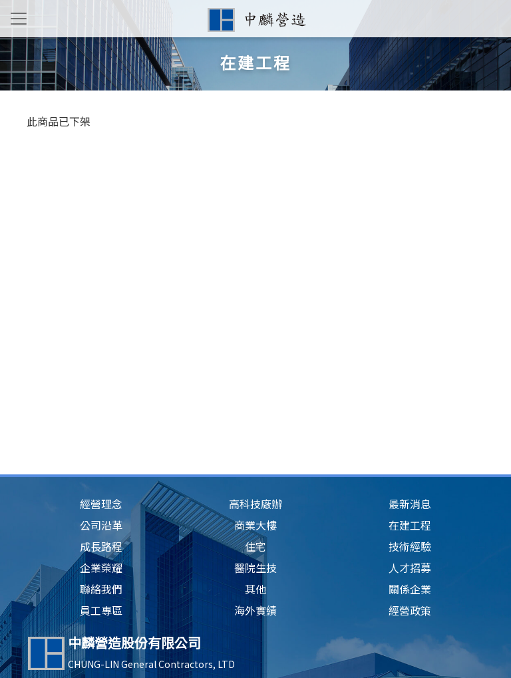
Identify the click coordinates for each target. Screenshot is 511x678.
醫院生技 (255, 568)
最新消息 (410, 504)
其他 (255, 589)
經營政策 (410, 610)
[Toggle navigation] (19, 19)
